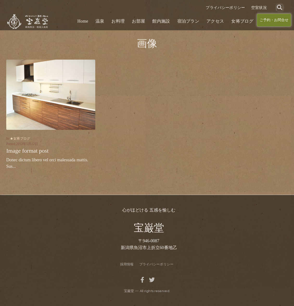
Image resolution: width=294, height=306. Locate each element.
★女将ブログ (20, 138)
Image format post (27, 151)
